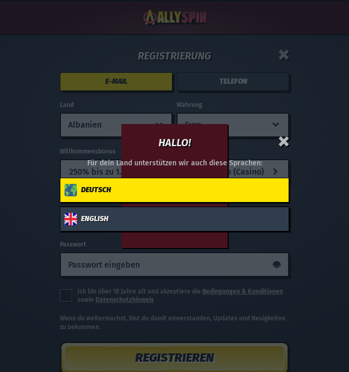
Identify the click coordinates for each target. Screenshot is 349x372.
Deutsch (88, 190)
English (86, 219)
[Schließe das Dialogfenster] (284, 141)
